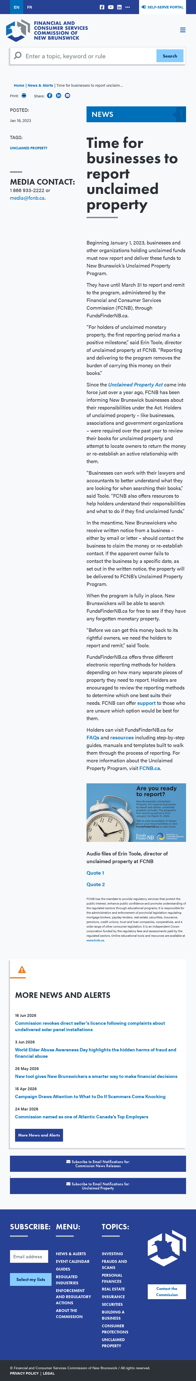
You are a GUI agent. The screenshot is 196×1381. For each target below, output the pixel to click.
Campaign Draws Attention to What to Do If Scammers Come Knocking (90, 1096)
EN (16, 7)
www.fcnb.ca (95, 940)
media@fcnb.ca (27, 197)
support (147, 702)
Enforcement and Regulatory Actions (73, 1297)
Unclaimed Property (28, 148)
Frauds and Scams (114, 1264)
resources (122, 737)
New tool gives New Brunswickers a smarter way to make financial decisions (96, 1076)
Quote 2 (96, 884)
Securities (112, 1304)
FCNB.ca (149, 768)
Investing (112, 1253)
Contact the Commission (167, 1291)
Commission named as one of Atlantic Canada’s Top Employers (81, 1116)
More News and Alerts (39, 1135)
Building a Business (113, 1315)
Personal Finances (112, 1278)
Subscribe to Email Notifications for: (98, 1163)
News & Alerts (40, 85)
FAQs (94, 737)
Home (19, 85)
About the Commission (69, 1313)
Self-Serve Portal (165, 6)
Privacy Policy (24, 1373)
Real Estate (113, 1289)
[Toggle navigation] (183, 31)
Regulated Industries (67, 1280)
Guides (63, 1269)
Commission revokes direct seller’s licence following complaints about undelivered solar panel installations (90, 1026)
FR (29, 7)
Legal (49, 1373)
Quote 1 (95, 872)
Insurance (113, 1296)
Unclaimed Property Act (135, 384)
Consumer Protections (115, 1329)
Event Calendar (73, 1261)
